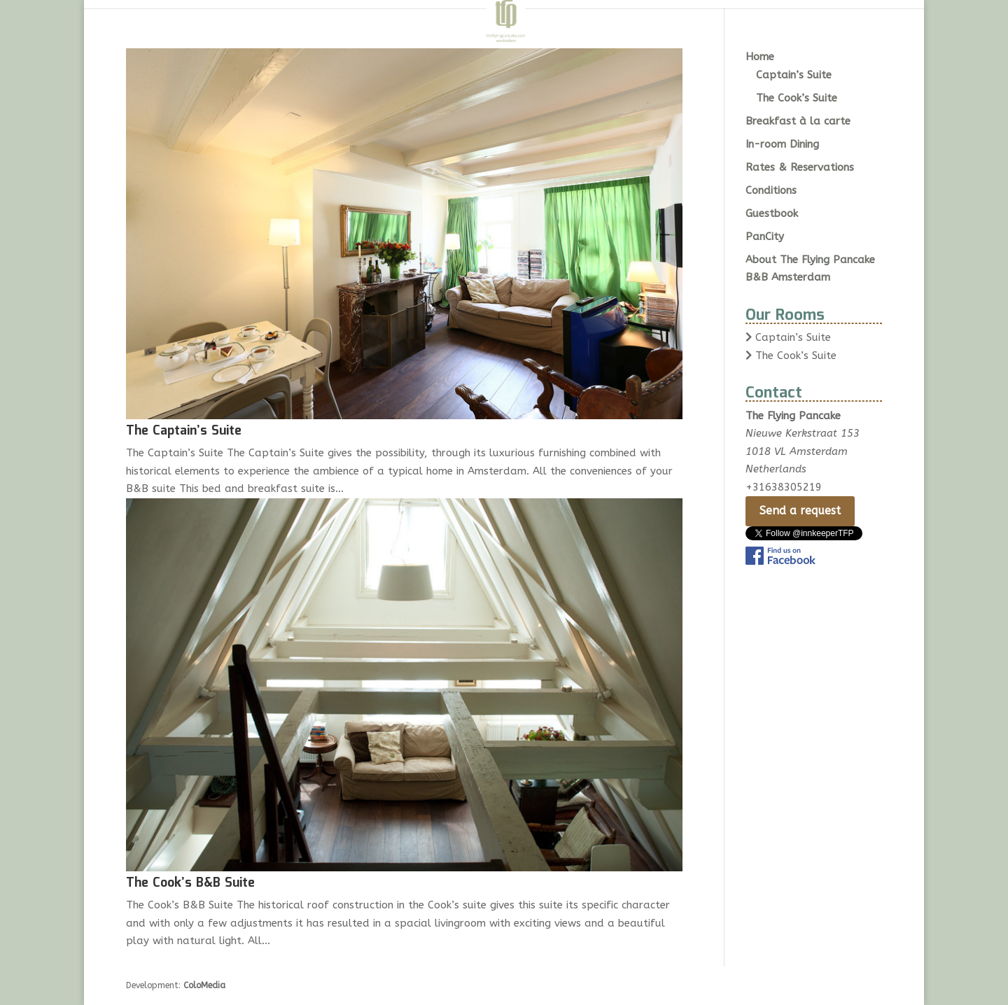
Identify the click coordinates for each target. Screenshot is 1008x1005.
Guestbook (772, 213)
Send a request (800, 510)
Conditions (771, 190)
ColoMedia (204, 985)
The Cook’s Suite (796, 98)
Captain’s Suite (794, 75)
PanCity (765, 236)
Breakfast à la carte (798, 121)
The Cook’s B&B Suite (190, 883)
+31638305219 (784, 487)
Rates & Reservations (800, 167)
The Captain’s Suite (183, 431)
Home (760, 56)
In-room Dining (782, 144)
